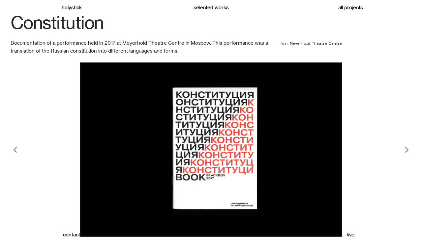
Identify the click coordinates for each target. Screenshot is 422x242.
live (350, 234)
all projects (350, 7)
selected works (211, 7)
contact (71, 234)
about (211, 234)
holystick (72, 7)
